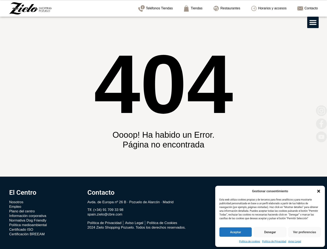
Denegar (270, 232)
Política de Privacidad (274, 241)
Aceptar (235, 232)
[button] (319, 191)
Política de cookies (249, 241)
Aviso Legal (294, 241)
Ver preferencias (304, 232)
